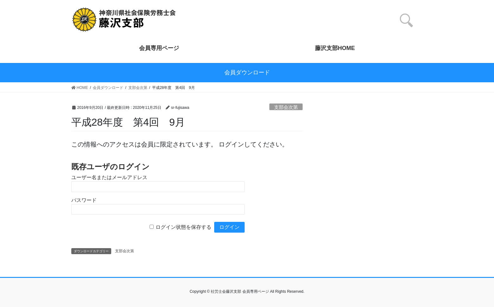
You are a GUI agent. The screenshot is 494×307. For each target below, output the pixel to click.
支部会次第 (286, 107)
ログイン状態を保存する (183, 227)
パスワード (84, 200)
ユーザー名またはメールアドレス (109, 177)
